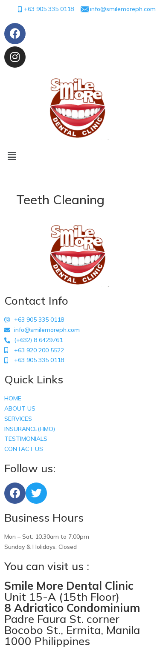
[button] (80, 156)
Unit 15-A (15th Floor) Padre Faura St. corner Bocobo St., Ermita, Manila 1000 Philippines (72, 613)
